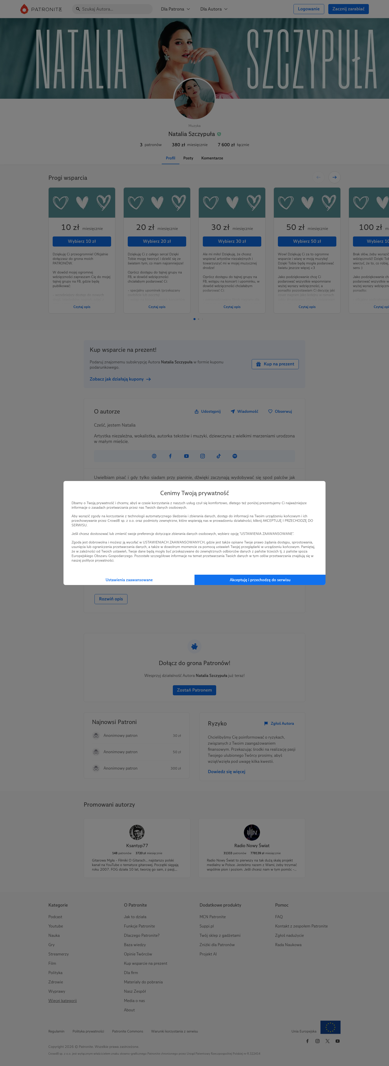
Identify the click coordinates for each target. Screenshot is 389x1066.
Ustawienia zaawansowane (129, 579)
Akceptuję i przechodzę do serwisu (260, 579)
